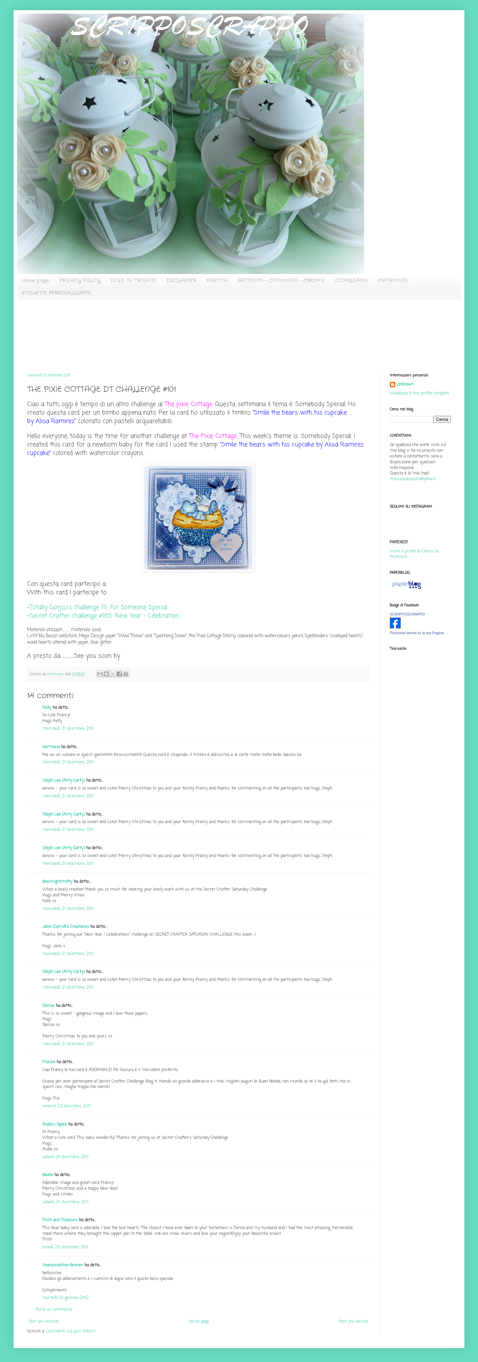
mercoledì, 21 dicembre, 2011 (68, 729)
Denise (49, 1006)
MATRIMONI (392, 280)
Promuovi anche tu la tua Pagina (417, 633)
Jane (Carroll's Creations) (65, 927)
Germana (51, 747)
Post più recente (44, 1322)
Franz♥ (48, 1062)
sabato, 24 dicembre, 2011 (65, 1157)
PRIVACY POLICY (79, 280)
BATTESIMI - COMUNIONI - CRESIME (281, 280)
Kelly (46, 708)
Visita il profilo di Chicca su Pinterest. (414, 554)
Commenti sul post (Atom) (70, 1331)
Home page (35, 280)
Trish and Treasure (60, 1220)
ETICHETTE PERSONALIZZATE (56, 293)
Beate (47, 1175)
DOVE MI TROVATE (133, 280)
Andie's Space (54, 1125)
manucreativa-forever (62, 1265)
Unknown (405, 385)
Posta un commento (54, 1310)
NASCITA (216, 280)
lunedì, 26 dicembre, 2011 (65, 1247)
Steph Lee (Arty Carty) (63, 781)
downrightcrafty (57, 882)
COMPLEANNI (351, 280)
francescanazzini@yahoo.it (413, 479)
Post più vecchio (353, 1322)
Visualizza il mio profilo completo (419, 393)
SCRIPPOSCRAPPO (407, 614)
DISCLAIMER (181, 280)
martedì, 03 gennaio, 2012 (65, 1298)
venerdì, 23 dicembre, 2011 (66, 1106)
